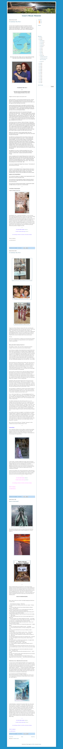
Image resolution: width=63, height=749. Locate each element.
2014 (40, 78)
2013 (40, 79)
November (41, 42)
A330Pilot (33, 744)
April (41, 52)
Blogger (40, 744)
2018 (40, 72)
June (41, 49)
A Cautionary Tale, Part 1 (15, 252)
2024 (40, 63)
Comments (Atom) (16, 738)
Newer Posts (11, 736)
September (41, 45)
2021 (40, 67)
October (41, 43)
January (41, 61)
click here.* (26, 231)
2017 (40, 73)
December (41, 40)
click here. (26, 229)
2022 (40, 66)
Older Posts (33, 736)
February (41, 55)
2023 (40, 64)
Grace (41, 21)
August (41, 46)
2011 (40, 82)
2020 (40, 69)
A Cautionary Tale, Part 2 (15, 21)
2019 (40, 70)
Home (22, 736)
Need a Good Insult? (14, 501)
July (41, 48)
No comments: (20, 496)
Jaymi (41, 22)
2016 (40, 75)
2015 (40, 76)
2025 (40, 39)
